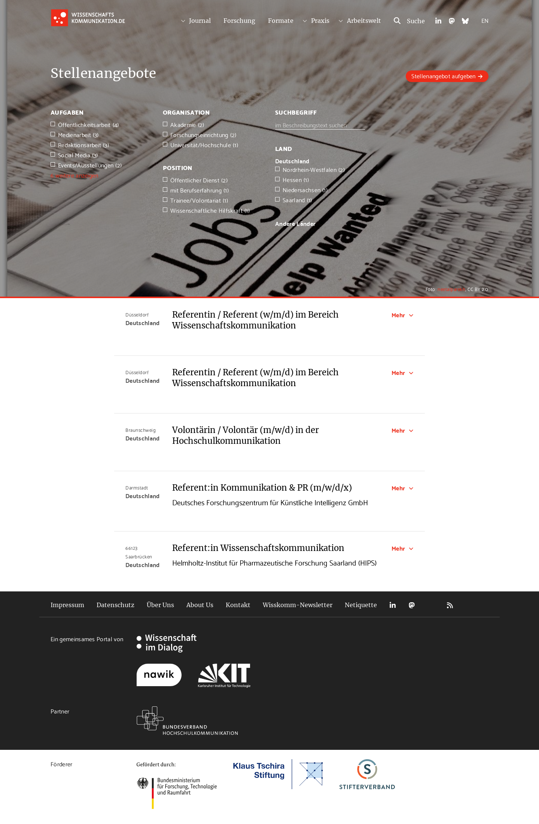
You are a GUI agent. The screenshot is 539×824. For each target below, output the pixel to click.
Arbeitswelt (364, 20)
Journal (200, 20)
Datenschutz (115, 605)
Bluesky (431, 605)
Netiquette (361, 605)
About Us (199, 605)
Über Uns (160, 605)
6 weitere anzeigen (74, 175)
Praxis (320, 20)
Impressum (67, 605)
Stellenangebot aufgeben (443, 75)
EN (484, 20)
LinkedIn (393, 605)
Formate (280, 20)
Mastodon (412, 605)
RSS (450, 605)
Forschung (239, 20)
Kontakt (238, 605)
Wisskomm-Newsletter (297, 605)
